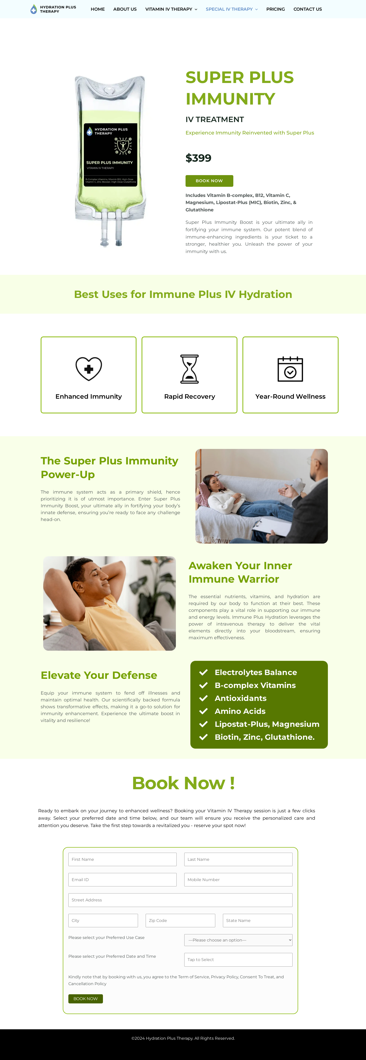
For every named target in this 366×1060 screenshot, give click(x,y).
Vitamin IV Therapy (171, 9)
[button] (194, 9)
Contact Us (308, 9)
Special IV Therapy (232, 9)
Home (98, 9)
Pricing (275, 9)
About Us (125, 9)
